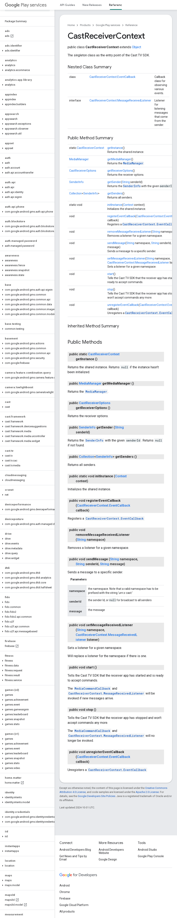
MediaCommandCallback (92, 688)
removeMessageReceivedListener (129, 231)
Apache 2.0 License (147, 792)
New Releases (92, 5)
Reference (131, 25)
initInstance (114, 204)
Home (71, 25)
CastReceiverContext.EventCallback (112, 76)
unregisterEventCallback (123, 304)
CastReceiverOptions (82, 170)
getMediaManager (119, 159)
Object (136, 47)
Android (64, 885)
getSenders (114, 193)
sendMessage (116, 243)
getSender (114, 182)
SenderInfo (76, 182)
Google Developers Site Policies (96, 796)
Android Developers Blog (75, 849)
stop (110, 289)
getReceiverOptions (120, 170)
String (126, 182)
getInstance (115, 147)
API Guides (67, 5)
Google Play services (108, 25)
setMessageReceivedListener (126, 258)
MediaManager (79, 159)
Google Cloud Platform (73, 905)
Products (85, 25)
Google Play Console (151, 856)
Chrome (64, 892)
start (110, 274)
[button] (26, 50)
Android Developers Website (111, 851)
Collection (75, 193)
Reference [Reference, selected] (116, 5)
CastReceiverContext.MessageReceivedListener (120, 100)
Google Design (108, 859)
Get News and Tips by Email (73, 858)
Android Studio (147, 849)
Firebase (64, 898)
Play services (25, 5)
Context (128, 204)
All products (67, 911)
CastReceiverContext (90, 147)
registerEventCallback (121, 216)
